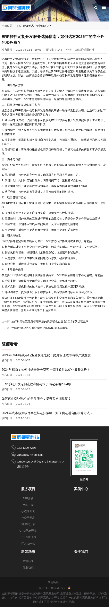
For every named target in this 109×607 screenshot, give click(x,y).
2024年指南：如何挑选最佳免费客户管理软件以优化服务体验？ (46, 369)
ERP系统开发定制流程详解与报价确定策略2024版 (36, 384)
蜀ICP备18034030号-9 (51, 587)
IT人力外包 (28, 543)
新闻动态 (28, 25)
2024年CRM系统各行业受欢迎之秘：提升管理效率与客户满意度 (46, 355)
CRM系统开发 (28, 530)
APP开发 (27, 498)
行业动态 (41, 25)
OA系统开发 (28, 524)
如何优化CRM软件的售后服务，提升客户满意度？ (36, 398)
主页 (18, 25)
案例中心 (81, 489)
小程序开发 (28, 511)
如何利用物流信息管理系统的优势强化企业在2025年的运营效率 (49, 321)
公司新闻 (28, 561)
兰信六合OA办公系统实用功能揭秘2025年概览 (39, 327)
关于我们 (81, 552)
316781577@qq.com (30, 454)
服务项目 (28, 489)
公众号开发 (28, 517)
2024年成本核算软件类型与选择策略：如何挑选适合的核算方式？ (47, 413)
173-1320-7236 (26, 447)
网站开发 (28, 504)
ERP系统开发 (28, 537)
